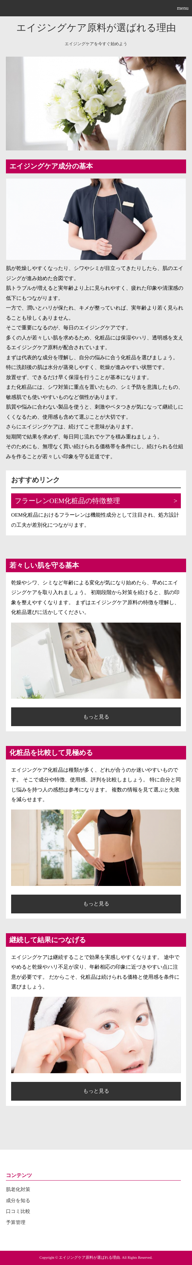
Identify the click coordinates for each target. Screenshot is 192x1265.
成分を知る (18, 1200)
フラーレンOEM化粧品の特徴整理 (67, 500)
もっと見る (96, 717)
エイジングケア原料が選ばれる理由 (96, 27)
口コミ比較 (18, 1211)
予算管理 (15, 1222)
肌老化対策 (18, 1189)
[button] (96, 8)
